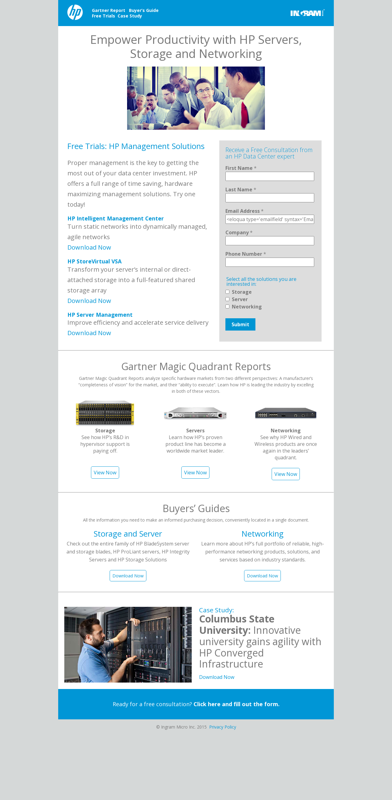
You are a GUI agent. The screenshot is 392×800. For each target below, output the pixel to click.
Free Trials (103, 16)
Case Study (130, 16)
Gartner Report (108, 10)
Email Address (244, 211)
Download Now (89, 247)
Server (240, 299)
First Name (241, 168)
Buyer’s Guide (144, 10)
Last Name (240, 189)
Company (239, 232)
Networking (247, 306)
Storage (242, 292)
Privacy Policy (222, 727)
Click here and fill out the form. (237, 704)
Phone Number (245, 254)
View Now (105, 472)
